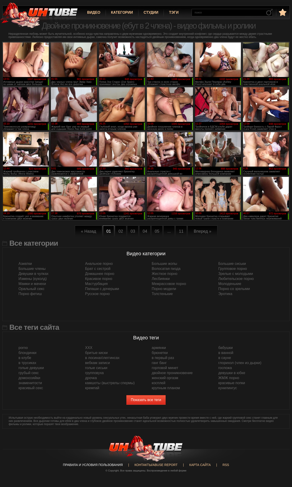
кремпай (92, 388)
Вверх (281, 457)
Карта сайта (200, 465)
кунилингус (227, 388)
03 (132, 231)
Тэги (174, 12)
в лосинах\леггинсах (102, 358)
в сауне (224, 358)
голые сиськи (96, 368)
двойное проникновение (172, 373)
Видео (93, 12)
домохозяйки (29, 378)
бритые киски (96, 353)
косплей (158, 383)
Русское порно (97, 294)
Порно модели (164, 289)
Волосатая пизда (166, 269)
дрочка (91, 378)
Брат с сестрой (97, 269)
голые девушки (31, 368)
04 (145, 231)
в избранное (282, 12)
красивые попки (231, 383)
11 (181, 231)
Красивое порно (98, 279)
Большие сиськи (232, 264)
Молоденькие (229, 284)
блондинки (27, 353)
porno (23, 348)
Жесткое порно (164, 274)
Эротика (225, 294)
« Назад (88, 231)
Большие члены (32, 269)
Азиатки (25, 264)
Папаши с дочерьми (102, 289)
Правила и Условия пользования (93, 465)
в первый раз (163, 358)
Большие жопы (164, 264)
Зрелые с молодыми (235, 274)
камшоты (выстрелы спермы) (110, 383)
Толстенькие (162, 294)
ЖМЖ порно (228, 378)
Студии (151, 12)
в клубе (24, 358)
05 (157, 231)
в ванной (225, 353)
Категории (122, 12)
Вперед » (202, 231)
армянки (159, 348)
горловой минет (165, 368)
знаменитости (30, 383)
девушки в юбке (231, 373)
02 (120, 231)
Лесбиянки (161, 279)
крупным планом (166, 388)
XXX (88, 348)
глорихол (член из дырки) (239, 363)
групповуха (94, 373)
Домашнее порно (99, 274)
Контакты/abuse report (156, 465)
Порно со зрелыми (234, 289)
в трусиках (27, 363)
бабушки (225, 348)
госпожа (225, 368)
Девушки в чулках (33, 274)
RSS (225, 465)
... (169, 231)
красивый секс (30, 388)
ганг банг (159, 363)
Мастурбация (96, 284)
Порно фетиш (30, 294)
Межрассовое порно (169, 284)
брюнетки (160, 353)
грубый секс (28, 373)
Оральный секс (31, 289)
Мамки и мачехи (32, 284)
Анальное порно (99, 264)
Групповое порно (232, 269)
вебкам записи (97, 363)
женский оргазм (165, 378)
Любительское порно (236, 279)
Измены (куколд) (32, 279)
